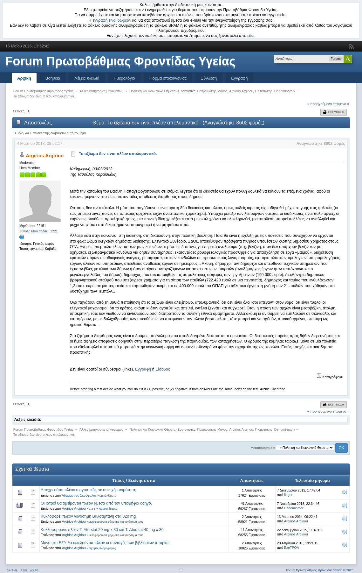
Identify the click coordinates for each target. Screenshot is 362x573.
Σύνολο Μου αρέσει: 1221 (38, 231)
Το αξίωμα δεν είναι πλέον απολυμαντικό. (118, 154)
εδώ (250, 35)
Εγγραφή (239, 78)
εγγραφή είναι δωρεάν (111, 20)
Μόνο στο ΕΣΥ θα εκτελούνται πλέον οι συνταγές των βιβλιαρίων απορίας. (106, 543)
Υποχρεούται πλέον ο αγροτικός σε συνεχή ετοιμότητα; (88, 490)
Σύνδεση (209, 78)
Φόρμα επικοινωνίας (168, 78)
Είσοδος (162, 369)
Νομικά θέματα (107, 495)
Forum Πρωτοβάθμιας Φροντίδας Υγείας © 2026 (319, 570)
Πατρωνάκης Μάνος (212, 91)
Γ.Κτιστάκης (263, 91)
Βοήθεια (52, 78)
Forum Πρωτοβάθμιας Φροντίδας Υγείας (120, 61)
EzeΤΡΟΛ (291, 547)
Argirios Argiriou (241, 91)
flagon (288, 495)
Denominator (284, 91)
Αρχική (24, 78)
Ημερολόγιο (124, 78)
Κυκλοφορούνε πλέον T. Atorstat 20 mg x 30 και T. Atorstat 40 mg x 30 (102, 529)
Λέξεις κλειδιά (86, 78)
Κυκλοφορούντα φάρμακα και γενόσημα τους (115, 521)
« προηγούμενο (319, 104)
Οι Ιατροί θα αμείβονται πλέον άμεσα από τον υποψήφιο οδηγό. (96, 503)
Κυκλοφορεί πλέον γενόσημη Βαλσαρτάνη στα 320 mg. (89, 516)
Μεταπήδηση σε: (263, 447)
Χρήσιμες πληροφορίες (101, 548)
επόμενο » (341, 104)
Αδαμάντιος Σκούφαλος (79, 495)
